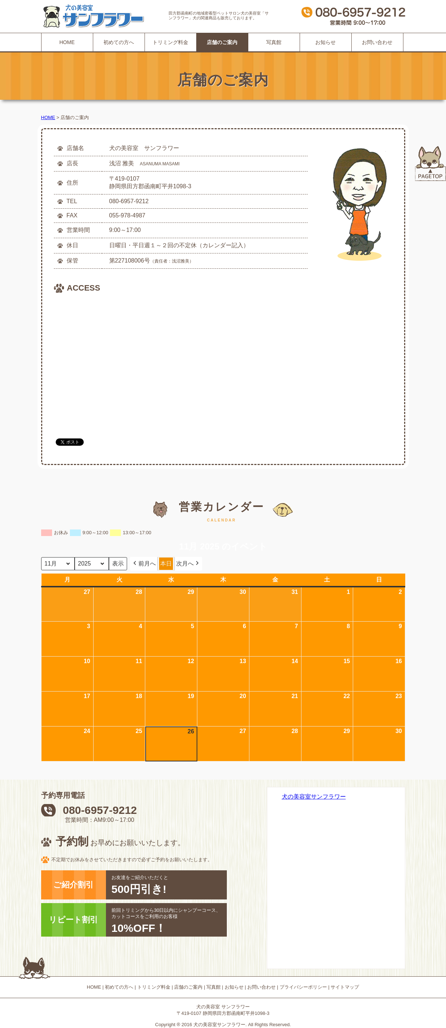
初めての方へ (118, 42)
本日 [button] (166, 563)
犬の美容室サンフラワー (314, 796)
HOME (67, 42)
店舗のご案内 (188, 987)
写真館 (273, 42)
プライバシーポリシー (303, 987)
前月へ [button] (144, 564)
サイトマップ (345, 987)
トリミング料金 (170, 42)
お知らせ (325, 42)
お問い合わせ (377, 42)
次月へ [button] (188, 564)
